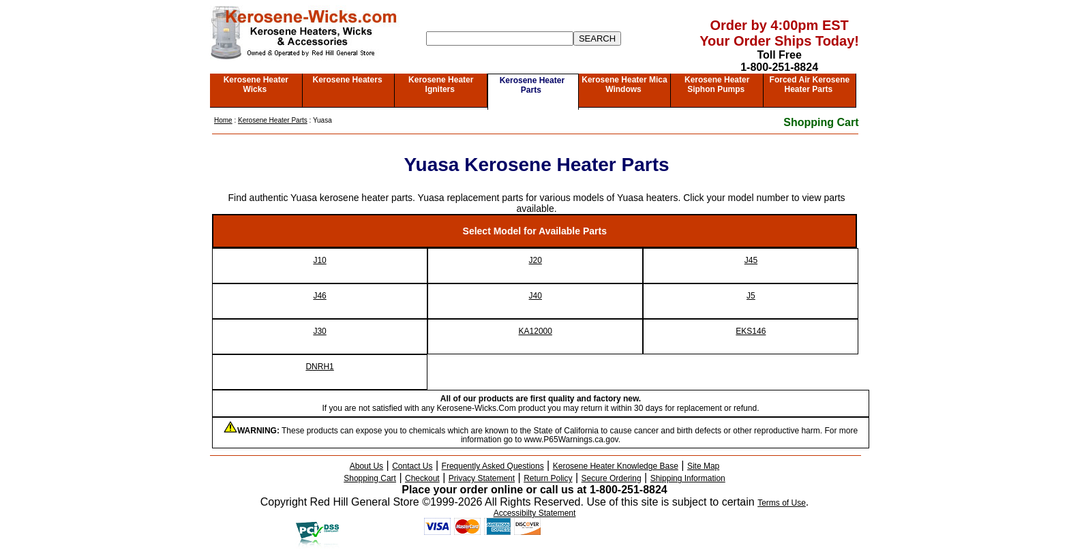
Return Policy (548, 478)
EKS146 (751, 331)
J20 (535, 260)
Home (223, 120)
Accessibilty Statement (535, 513)
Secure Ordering (612, 478)
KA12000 (535, 331)
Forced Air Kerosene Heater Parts (810, 84)
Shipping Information (687, 478)
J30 (319, 331)
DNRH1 (319, 366)
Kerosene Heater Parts (532, 85)
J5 (751, 296)
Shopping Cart (820, 122)
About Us (366, 466)
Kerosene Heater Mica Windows (624, 84)
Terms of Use (781, 503)
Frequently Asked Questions (493, 466)
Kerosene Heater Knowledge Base (615, 466)
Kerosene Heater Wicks (256, 84)
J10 (319, 260)
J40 (535, 296)
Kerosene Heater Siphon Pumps (716, 84)
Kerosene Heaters (347, 79)
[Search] (499, 38)
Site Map (703, 466)
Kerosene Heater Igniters (440, 84)
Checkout (422, 478)
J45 (750, 260)
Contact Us (412, 466)
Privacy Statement (482, 478)
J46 (319, 296)
